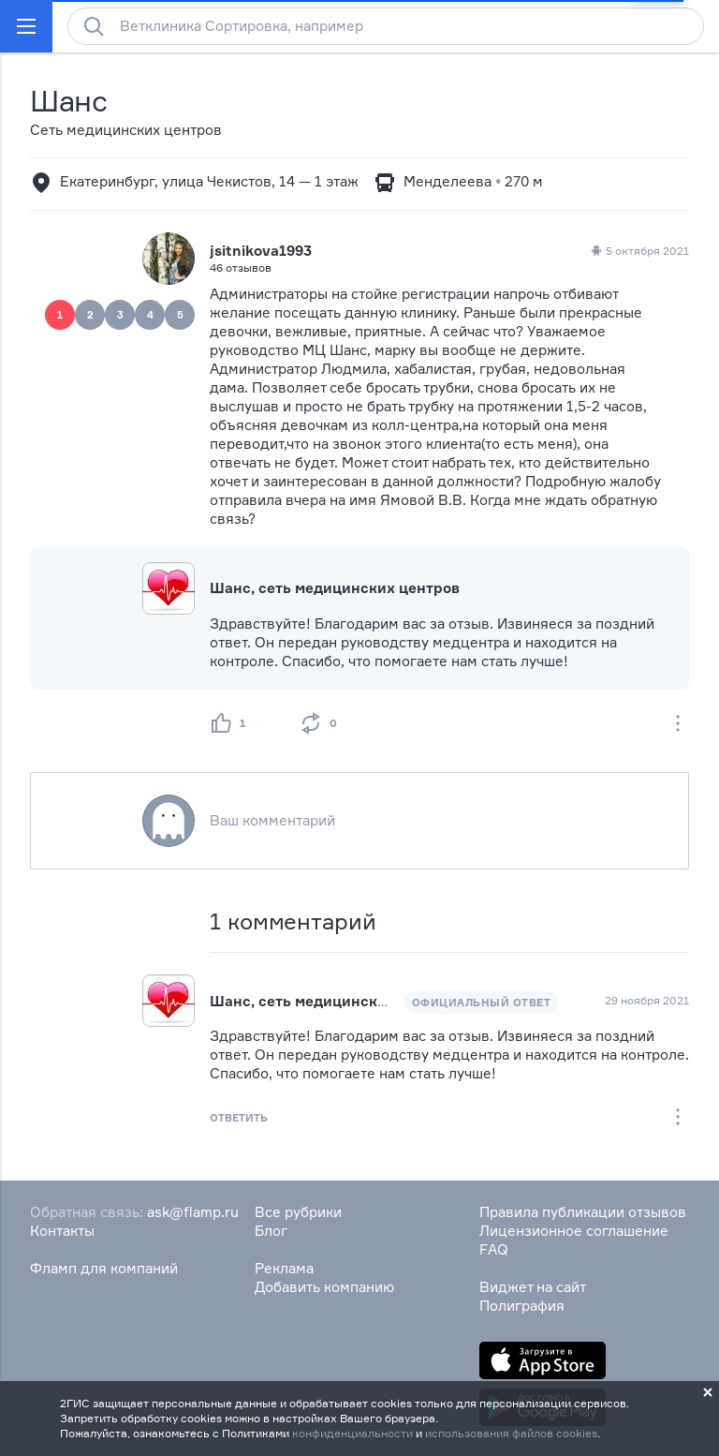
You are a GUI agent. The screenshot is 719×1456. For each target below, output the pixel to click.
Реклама (284, 1268)
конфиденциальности (352, 1433)
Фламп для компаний (104, 1268)
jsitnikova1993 (261, 251)
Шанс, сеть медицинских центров (335, 588)
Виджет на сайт (532, 1287)
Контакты (62, 1231)
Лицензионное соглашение (573, 1231)
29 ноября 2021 (647, 1000)
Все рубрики (298, 1212)
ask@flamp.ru (193, 1212)
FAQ (493, 1249)
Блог (271, 1231)
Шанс (69, 100)
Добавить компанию (324, 1287)
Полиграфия (522, 1306)
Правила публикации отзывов (582, 1212)
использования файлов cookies (511, 1433)
